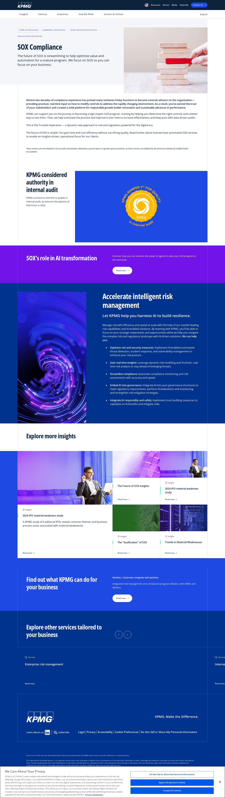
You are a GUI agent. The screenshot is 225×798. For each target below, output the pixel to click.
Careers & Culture (113, 14)
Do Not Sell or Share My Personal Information (169, 732)
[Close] (220, 781)
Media (174, 5)
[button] (146, 5)
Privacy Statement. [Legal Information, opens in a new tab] (94, 794)
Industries (62, 14)
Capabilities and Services (53, 30)
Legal (81, 732)
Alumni (166, 5)
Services (42, 14)
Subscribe (184, 5)
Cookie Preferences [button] (127, 732)
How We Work (86, 14)
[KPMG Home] (25, 5)
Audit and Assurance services (84, 30)
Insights (24, 14)
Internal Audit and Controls (30, 36)
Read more (30, 683)
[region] (112, 782)
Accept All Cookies (172, 790)
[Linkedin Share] (47, 732)
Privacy (91, 732)
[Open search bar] (202, 15)
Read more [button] (121, 270)
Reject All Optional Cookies (172, 782)
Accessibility (105, 732)
